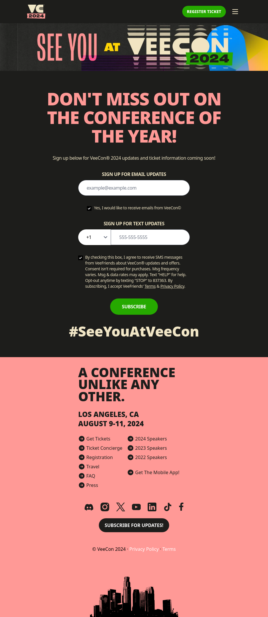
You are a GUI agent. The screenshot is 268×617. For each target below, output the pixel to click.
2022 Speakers (151, 457)
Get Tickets (98, 439)
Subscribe (134, 306)
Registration (99, 457)
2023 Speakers (151, 448)
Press (92, 485)
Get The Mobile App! (157, 472)
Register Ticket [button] (204, 11)
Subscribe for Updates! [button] (134, 525)
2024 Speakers (151, 439)
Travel (92, 466)
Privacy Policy (172, 286)
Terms (150, 286)
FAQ (90, 476)
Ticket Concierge (104, 448)
